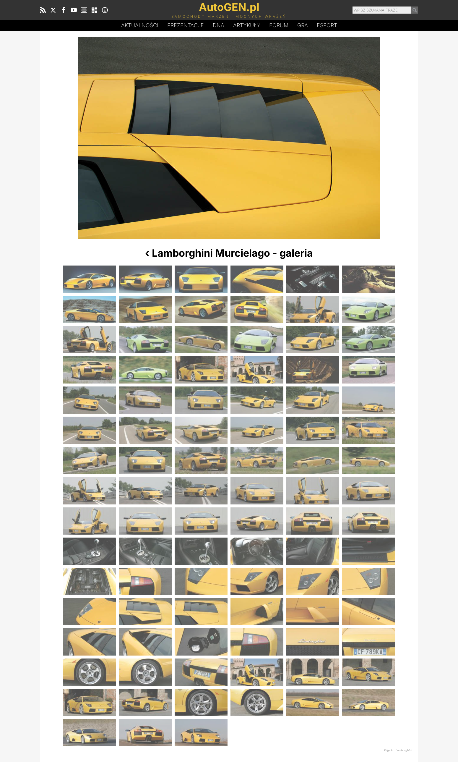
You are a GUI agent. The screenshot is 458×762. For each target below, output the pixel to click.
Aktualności (139, 25)
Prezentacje (185, 25)
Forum (278, 25)
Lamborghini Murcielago (211, 253)
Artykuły (246, 25)
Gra (302, 25)
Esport (327, 25)
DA (218, 25)
